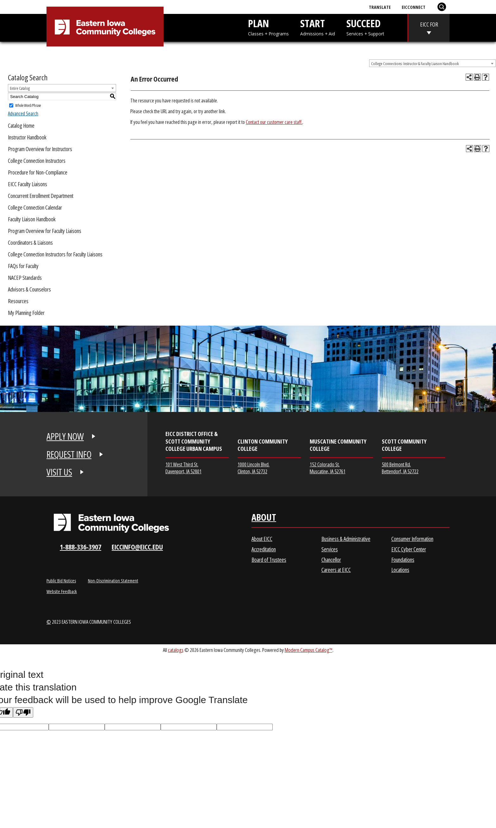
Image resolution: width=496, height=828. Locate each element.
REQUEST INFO (68, 454)
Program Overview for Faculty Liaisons (44, 231)
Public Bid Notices (61, 580)
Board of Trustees (268, 559)
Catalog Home (21, 125)
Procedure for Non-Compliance (37, 172)
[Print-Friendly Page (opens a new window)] (477, 77)
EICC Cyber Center (408, 549)
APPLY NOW (65, 436)
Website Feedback (61, 591)
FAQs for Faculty (23, 266)
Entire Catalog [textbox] (20, 88)
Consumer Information (412, 539)
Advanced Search (23, 113)
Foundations (402, 559)
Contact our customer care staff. (274, 122)
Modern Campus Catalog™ (308, 649)
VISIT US (59, 472)
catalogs (175, 649)
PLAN (268, 26)
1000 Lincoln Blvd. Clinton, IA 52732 (254, 468)
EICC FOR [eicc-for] (429, 24)
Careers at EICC (336, 569)
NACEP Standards (25, 277)
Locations (400, 569)
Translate (380, 7)
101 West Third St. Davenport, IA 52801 (183, 468)
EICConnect (413, 7)
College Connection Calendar (35, 207)
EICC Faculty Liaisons (27, 184)
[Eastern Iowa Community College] (105, 28)
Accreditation (263, 549)
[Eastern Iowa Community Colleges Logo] (111, 523)
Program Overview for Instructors (40, 149)
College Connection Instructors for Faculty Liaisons (55, 254)
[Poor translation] (23, 712)
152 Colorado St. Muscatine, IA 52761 (327, 468)
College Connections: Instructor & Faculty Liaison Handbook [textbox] (415, 63)
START (317, 26)
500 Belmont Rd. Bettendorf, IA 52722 (400, 468)
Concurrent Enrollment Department (40, 195)
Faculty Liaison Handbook (32, 219)
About (263, 519)
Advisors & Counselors (29, 289)
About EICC (261, 539)
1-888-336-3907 (80, 546)
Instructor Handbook (27, 137)
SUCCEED (365, 26)
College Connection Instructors (36, 160)
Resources (18, 301)
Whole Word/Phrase (28, 105)
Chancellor (331, 559)
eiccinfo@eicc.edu (137, 546)
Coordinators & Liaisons (30, 242)
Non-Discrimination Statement (113, 580)
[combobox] (432, 63)
